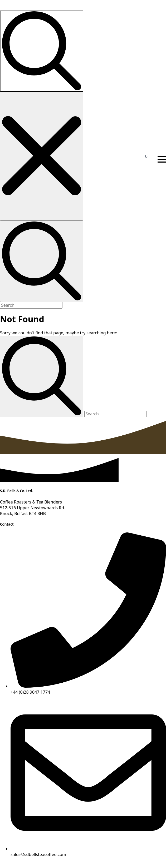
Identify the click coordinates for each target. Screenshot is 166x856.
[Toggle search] (41, 51)
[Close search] (41, 156)
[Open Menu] (162, 159)
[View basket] (151, 159)
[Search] (41, 376)
